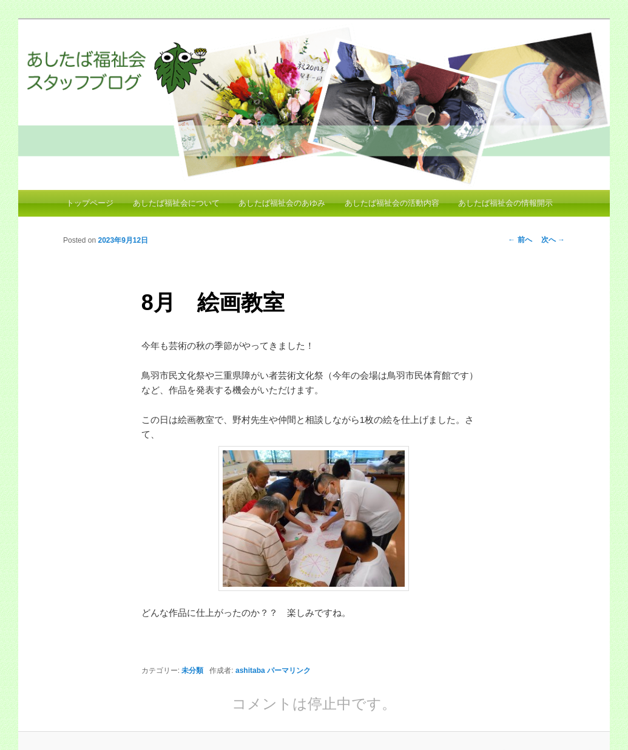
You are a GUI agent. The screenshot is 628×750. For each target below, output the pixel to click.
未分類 (192, 670)
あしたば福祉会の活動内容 (392, 203)
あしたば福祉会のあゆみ (281, 203)
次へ (553, 239)
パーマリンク (289, 670)
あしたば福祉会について (176, 203)
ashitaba (250, 670)
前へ (520, 239)
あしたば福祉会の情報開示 (505, 203)
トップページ (89, 203)
